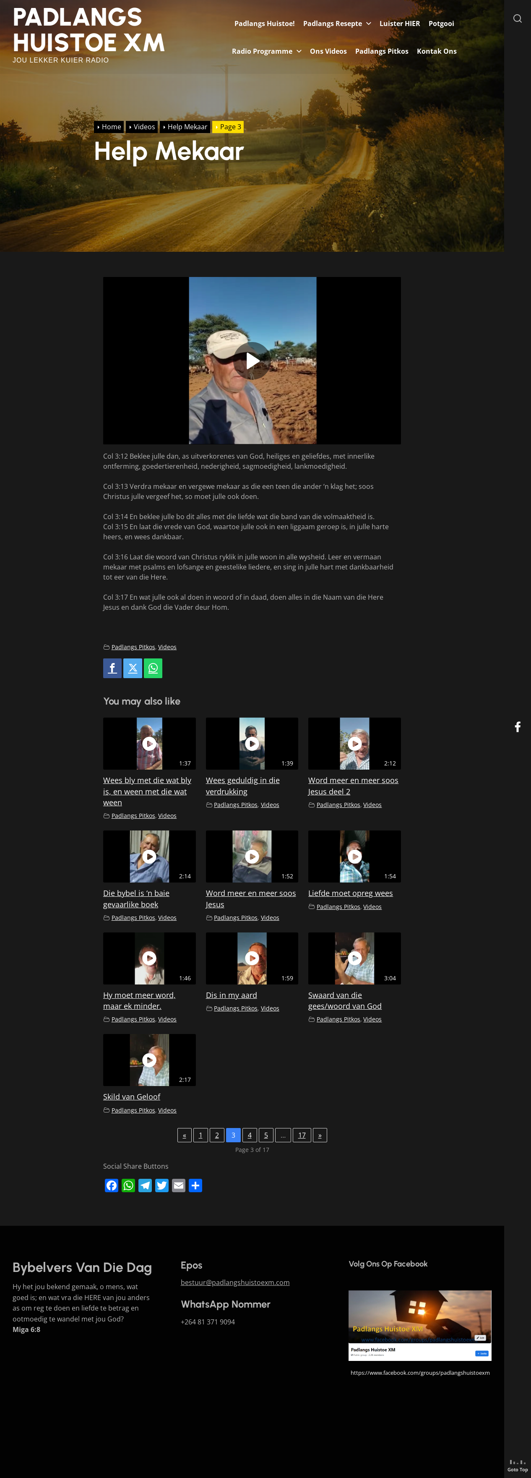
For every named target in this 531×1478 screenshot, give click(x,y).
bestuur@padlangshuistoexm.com (235, 1282)
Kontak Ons (437, 51)
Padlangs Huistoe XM (89, 29)
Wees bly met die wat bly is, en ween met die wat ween (147, 791)
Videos (167, 647)
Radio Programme (262, 51)
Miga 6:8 (26, 1329)
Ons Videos (328, 51)
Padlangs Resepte (332, 23)
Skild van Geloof (131, 1097)
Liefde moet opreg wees (350, 893)
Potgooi (441, 23)
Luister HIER (400, 23)
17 (302, 1135)
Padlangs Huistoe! (264, 23)
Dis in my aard (231, 995)
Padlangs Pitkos (382, 51)
